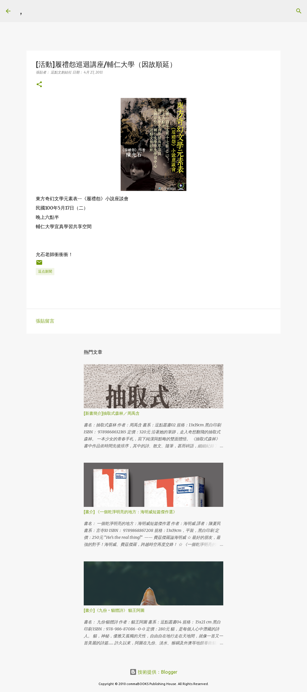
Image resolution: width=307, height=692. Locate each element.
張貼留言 (45, 320)
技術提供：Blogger (153, 672)
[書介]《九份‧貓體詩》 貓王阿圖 (114, 610)
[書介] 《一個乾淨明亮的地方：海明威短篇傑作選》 (130, 511)
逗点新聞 (45, 271)
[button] (39, 85)
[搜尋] (33, 11)
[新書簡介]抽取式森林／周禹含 (112, 413)
